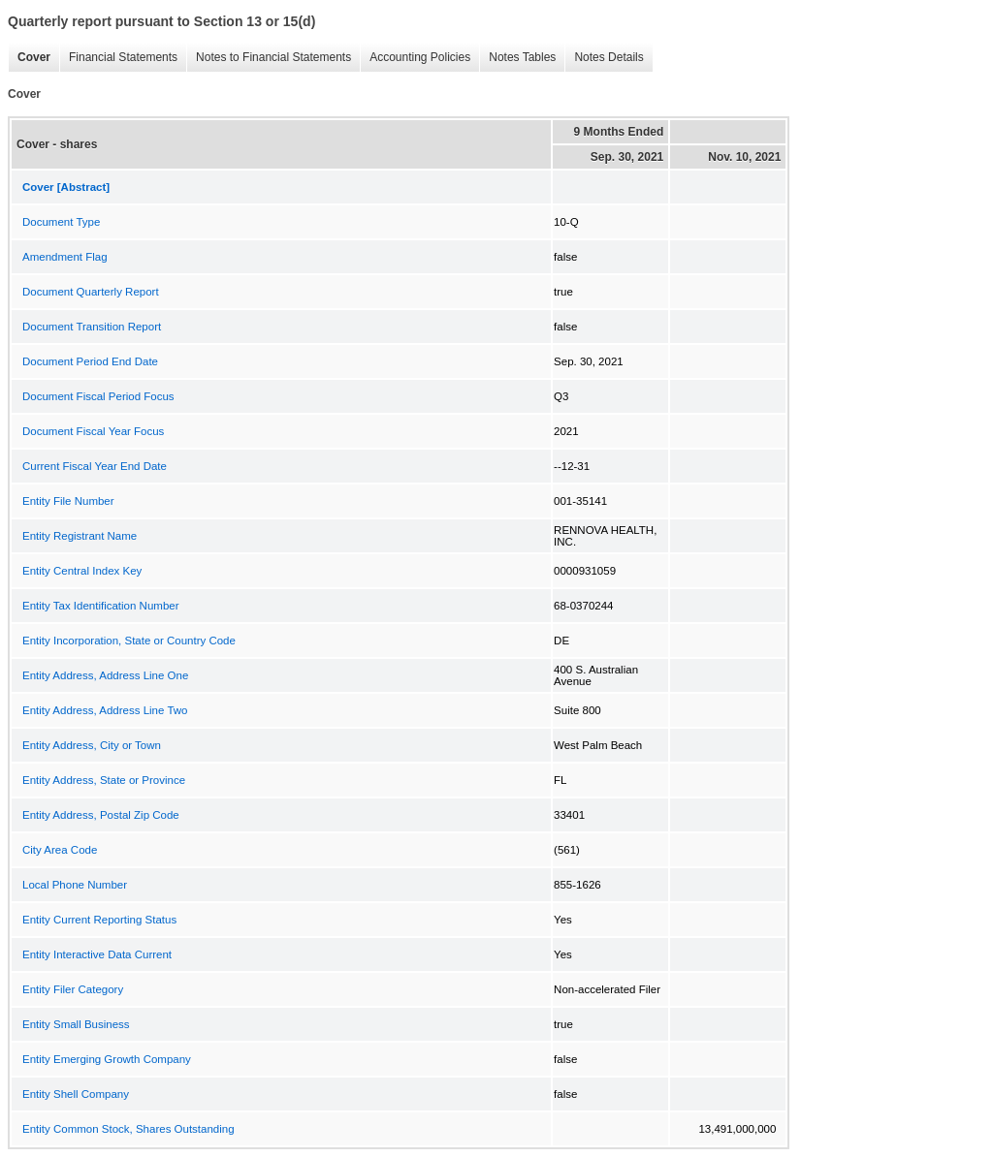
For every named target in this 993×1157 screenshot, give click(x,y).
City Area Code (59, 850)
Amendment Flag (65, 257)
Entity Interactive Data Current (97, 954)
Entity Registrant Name (79, 536)
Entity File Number (68, 501)
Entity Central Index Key (82, 571)
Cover (29, 57)
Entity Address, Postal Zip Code (100, 815)
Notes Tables (517, 57)
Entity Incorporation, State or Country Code (129, 640)
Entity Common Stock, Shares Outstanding (128, 1129)
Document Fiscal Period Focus (98, 396)
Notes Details (603, 57)
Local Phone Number (74, 885)
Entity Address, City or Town (91, 745)
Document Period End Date (90, 361)
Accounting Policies (415, 57)
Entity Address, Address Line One (105, 675)
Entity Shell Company (75, 1094)
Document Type (61, 222)
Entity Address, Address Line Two (104, 710)
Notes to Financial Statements (268, 57)
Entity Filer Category (72, 989)
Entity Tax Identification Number (100, 605)
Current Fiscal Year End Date (94, 466)
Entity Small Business (76, 1024)
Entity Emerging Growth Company (106, 1059)
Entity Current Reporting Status (99, 919)
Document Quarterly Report (90, 291)
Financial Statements (118, 57)
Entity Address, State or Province (103, 780)
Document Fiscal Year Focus (93, 431)
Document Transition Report (91, 326)
